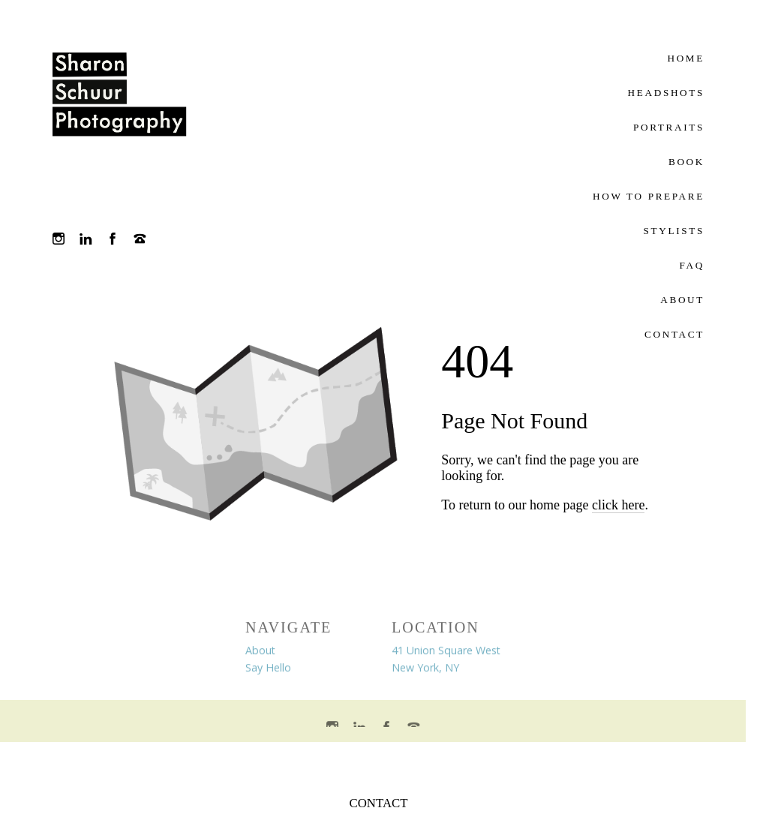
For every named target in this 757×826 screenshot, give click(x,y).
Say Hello (268, 670)
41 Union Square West (446, 653)
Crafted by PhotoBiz (373, 761)
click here (618, 504)
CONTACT (379, 803)
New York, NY (425, 670)
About (260, 653)
